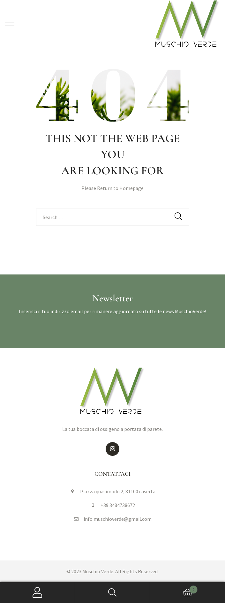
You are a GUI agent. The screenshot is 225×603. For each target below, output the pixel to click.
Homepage (131, 188)
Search (112, 592)
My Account (37, 592)
